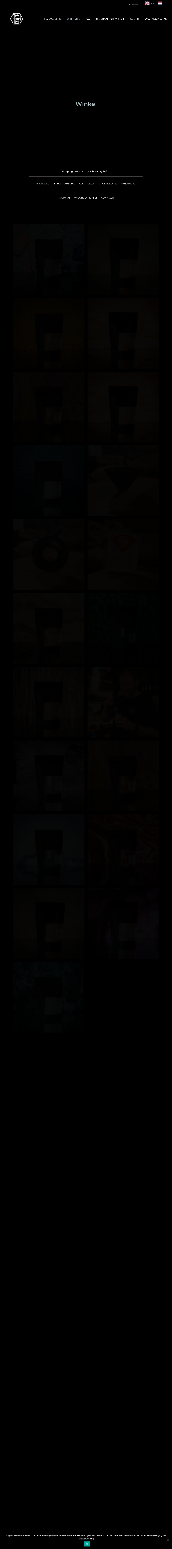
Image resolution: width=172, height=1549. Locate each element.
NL (165, 3)
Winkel (73, 19)
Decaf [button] (91, 74)
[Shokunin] (16, 19)
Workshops (155, 19)
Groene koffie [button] (108, 74)
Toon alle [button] (42, 74)
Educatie (52, 19)
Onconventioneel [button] (85, 88)
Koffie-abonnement (105, 19)
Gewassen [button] (107, 88)
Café (134, 19)
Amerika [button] (69, 74)
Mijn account (135, 4)
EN (152, 3)
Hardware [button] (128, 74)
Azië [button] (81, 74)
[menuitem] (136, 4)
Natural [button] (64, 88)
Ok (86, 1544)
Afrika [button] (57, 74)
